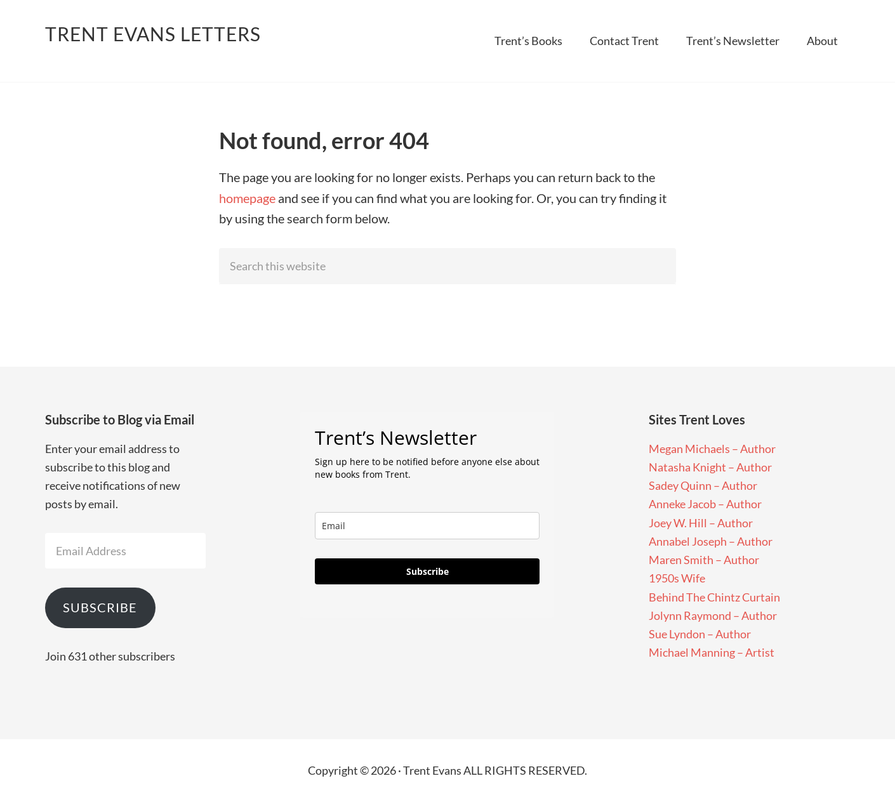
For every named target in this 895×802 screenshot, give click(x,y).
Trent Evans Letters (153, 33)
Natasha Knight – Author (710, 467)
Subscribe (100, 607)
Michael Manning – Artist (711, 652)
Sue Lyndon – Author (700, 634)
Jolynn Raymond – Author (713, 615)
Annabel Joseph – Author (710, 541)
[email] (427, 525)
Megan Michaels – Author (712, 449)
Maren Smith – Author (704, 560)
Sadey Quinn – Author (703, 485)
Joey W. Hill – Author (701, 523)
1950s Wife (677, 578)
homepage (247, 198)
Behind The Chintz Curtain (714, 597)
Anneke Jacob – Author (705, 504)
